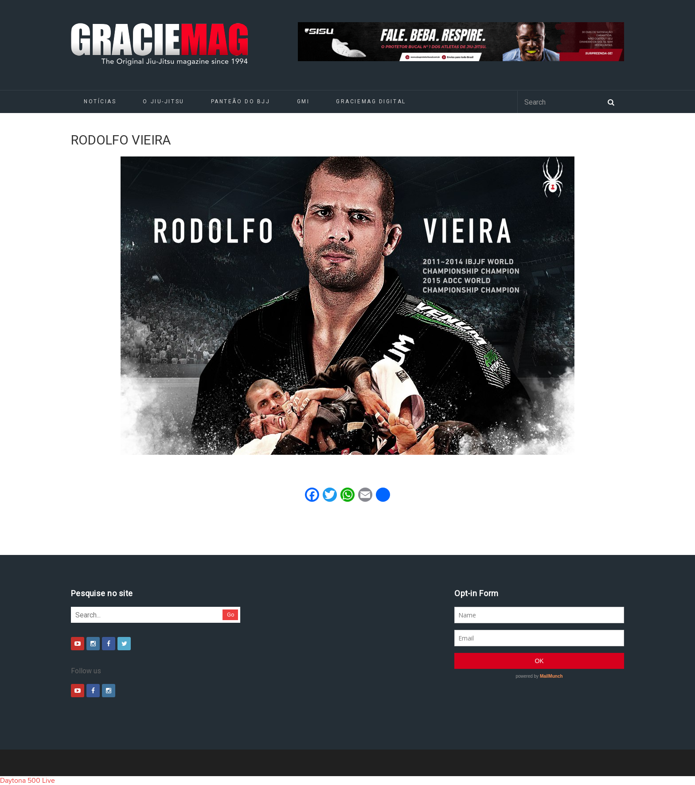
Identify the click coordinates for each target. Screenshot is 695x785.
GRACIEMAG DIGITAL (371, 101)
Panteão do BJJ (240, 101)
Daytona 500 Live (27, 780)
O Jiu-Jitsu (163, 101)
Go (230, 614)
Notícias (100, 101)
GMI (303, 101)
